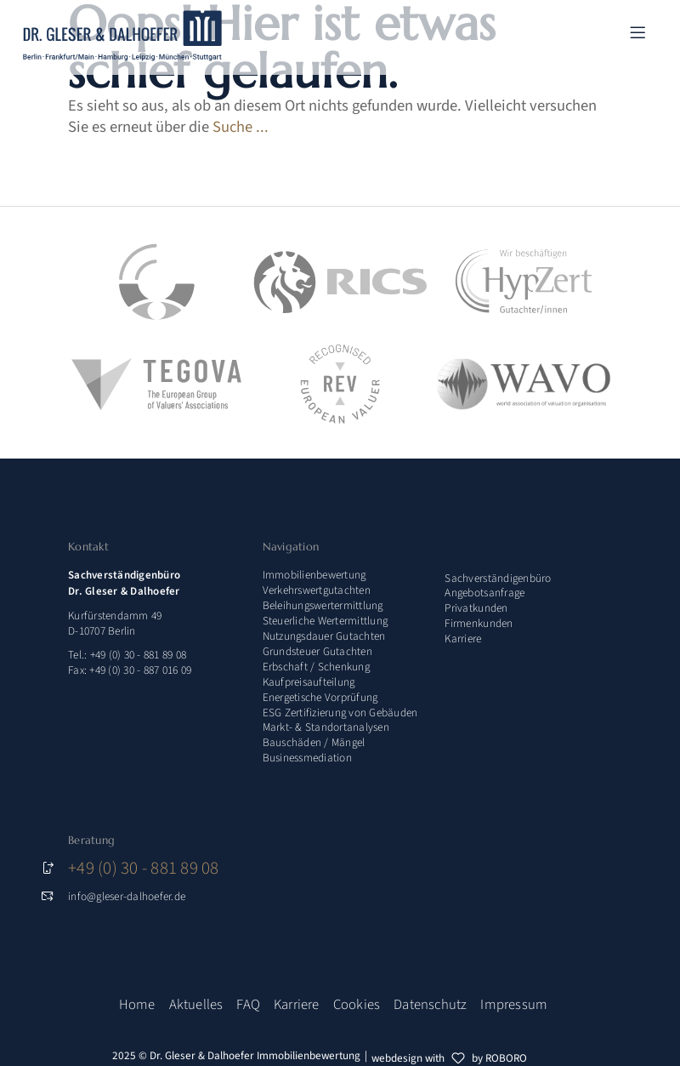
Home (137, 1005)
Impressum (513, 1005)
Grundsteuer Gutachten (317, 651)
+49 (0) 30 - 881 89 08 (143, 868)
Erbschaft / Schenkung (316, 666)
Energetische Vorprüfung (320, 697)
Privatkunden (476, 608)
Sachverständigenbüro (498, 578)
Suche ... (240, 127)
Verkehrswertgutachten (317, 590)
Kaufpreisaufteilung (309, 682)
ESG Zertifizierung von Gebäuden (340, 712)
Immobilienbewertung (314, 575)
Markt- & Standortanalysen (326, 727)
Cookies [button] (356, 1005)
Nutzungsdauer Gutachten (324, 636)
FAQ (248, 1005)
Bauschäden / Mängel (314, 742)
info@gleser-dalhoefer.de (126, 896)
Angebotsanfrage (484, 592)
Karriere (463, 638)
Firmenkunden (479, 623)
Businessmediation (307, 758)
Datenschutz (430, 1005)
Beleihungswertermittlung (323, 605)
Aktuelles (196, 1005)
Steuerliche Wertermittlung (325, 621)
